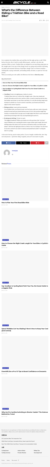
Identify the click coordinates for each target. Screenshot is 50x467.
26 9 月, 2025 (4, 416)
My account (14, 460)
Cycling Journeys (6, 452)
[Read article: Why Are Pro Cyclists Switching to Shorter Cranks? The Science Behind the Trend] (25, 393)
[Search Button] (48, 2)
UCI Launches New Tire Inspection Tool (11, 438)
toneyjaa (15, 150)
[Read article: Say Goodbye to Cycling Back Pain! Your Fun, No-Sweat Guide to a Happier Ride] (25, 267)
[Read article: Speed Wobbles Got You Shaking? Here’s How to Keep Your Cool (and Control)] (25, 310)
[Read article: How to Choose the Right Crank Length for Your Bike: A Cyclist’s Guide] (25, 225)
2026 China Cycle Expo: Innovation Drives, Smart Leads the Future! (18, 441)
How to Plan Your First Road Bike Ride (15, 82)
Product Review (22, 452)
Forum (3, 460)
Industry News (21, 450)
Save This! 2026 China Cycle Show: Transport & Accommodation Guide (19, 444)
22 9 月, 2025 (4, 373)
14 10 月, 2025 (5, 204)
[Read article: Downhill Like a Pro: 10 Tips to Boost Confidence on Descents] (25, 353)
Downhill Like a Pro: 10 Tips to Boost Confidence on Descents (24, 371)
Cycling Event (5, 450)
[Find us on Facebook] (18, 460)
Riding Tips (7, 7)
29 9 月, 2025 (5, 20)
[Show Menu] (2, 2)
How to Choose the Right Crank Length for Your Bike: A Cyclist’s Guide (25, 85)
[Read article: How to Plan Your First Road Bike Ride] (25, 184)
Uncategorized (38, 452)
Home (3, 7)
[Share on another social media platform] (46, 142)
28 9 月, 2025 (4, 290)
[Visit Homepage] (25, 2)
